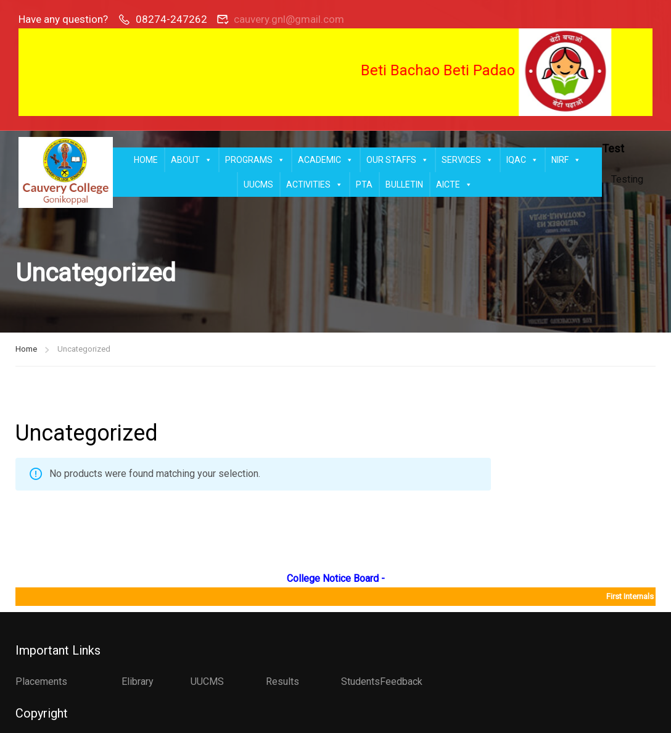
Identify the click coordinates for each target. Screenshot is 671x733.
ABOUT (191, 160)
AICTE (454, 184)
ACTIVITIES (314, 184)
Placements (41, 681)
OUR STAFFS (397, 160)
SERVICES (467, 160)
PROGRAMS (255, 160)
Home (26, 349)
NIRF (566, 160)
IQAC (522, 160)
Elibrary (137, 681)
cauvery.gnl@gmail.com (289, 19)
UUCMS (258, 184)
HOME (146, 160)
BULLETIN (404, 184)
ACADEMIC (325, 160)
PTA (364, 184)
